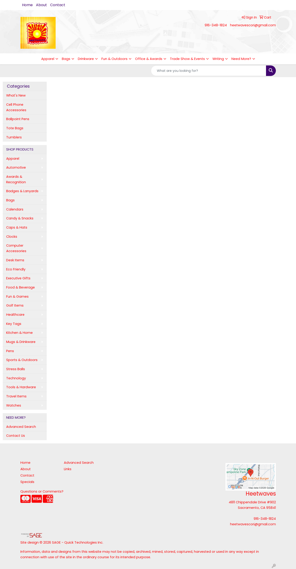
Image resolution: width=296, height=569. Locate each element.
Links (67, 469)
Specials (27, 482)
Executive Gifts (18, 278)
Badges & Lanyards (22, 191)
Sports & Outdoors (22, 360)
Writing (218, 59)
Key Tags (13, 323)
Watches (13, 405)
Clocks (11, 236)
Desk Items (15, 260)
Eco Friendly (15, 269)
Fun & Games (17, 296)
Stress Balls (15, 369)
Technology (16, 378)
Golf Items (15, 305)
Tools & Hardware (21, 387)
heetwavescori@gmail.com (253, 25)
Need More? (241, 59)
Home (27, 5)
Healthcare (15, 314)
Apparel (47, 59)
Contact (57, 5)
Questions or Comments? (41, 491)
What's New (16, 95)
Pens (10, 351)
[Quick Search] (208, 70)
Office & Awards (148, 59)
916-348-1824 (216, 25)
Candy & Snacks (19, 218)
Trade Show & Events (187, 59)
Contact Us (15, 435)
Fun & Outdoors (114, 59)
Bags (66, 59)
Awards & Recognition (16, 179)
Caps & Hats (16, 227)
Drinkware (86, 59)
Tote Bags (14, 128)
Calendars (14, 209)
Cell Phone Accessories (16, 107)
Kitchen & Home (19, 332)
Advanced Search (21, 426)
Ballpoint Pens (17, 119)
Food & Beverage (20, 287)
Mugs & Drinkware (20, 342)
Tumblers (14, 137)
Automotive (16, 167)
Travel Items (16, 396)
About (41, 5)
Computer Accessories (16, 248)
